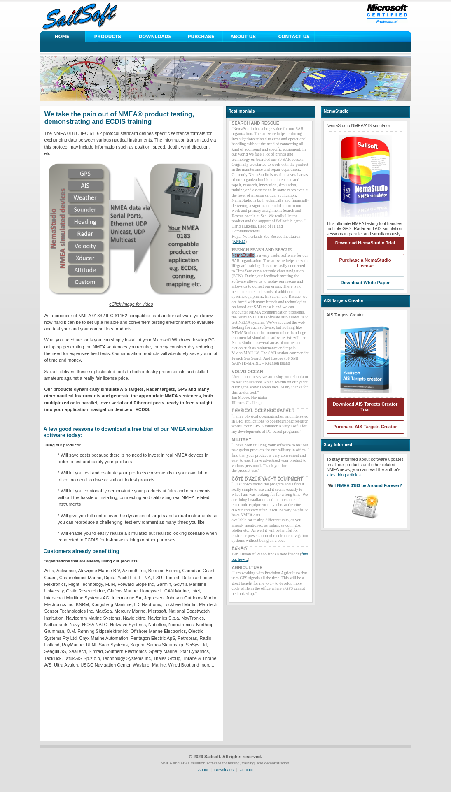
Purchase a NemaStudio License (365, 263)
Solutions (108, 36)
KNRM (239, 241)
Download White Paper (365, 282)
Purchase (200, 36)
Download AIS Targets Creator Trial (365, 407)
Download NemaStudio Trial (365, 242)
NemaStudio (243, 255)
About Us (246, 36)
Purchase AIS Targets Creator (365, 426)
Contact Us (291, 36)
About (203, 769)
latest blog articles (344, 475)
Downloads (154, 36)
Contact (246, 769)
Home (63, 36)
